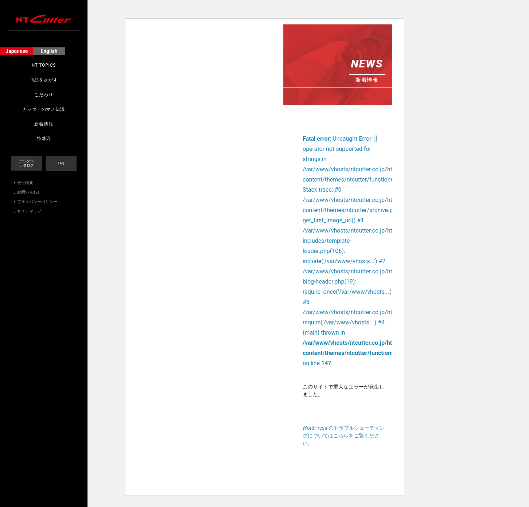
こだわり (43, 94)
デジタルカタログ (26, 163)
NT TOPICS (44, 65)
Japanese (16, 51)
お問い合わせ (29, 192)
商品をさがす (44, 79)
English (48, 51)
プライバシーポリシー (37, 201)
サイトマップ (29, 211)
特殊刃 (44, 138)
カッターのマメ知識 (44, 109)
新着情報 (43, 123)
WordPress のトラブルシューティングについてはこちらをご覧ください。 (387, 436)
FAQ (61, 163)
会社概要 (25, 182)
